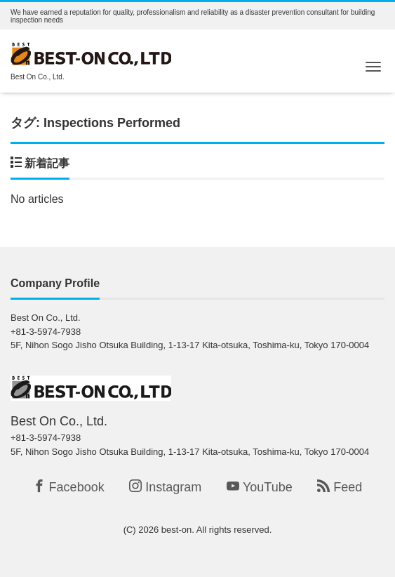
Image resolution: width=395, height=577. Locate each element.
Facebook (69, 486)
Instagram (165, 486)
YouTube (260, 486)
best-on (176, 529)
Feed (339, 486)
